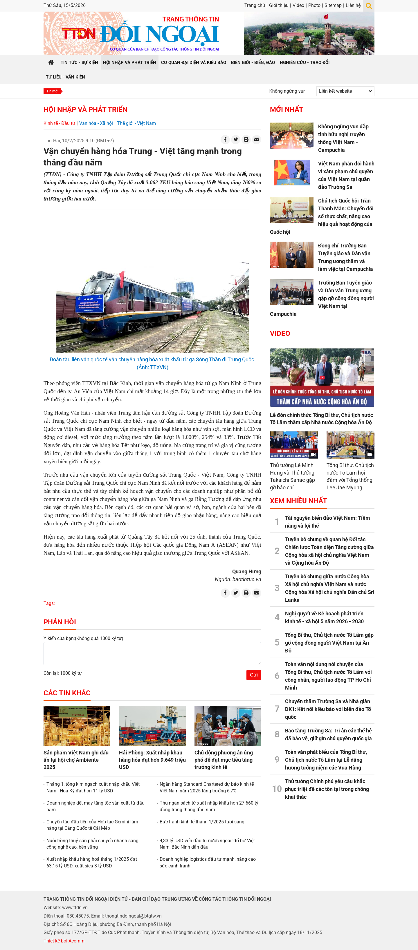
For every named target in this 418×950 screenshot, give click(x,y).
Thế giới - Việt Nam (136, 123)
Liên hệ (353, 5)
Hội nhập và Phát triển (85, 109)
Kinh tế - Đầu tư (59, 123)
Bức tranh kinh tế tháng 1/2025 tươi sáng (202, 822)
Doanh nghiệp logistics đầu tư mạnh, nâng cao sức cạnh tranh (208, 862)
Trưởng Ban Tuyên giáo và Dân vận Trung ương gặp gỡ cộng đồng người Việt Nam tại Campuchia (322, 298)
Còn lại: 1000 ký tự (63, 673)
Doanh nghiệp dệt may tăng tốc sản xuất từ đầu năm (95, 806)
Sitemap (333, 5)
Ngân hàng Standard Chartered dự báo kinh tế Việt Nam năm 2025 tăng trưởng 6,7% (207, 787)
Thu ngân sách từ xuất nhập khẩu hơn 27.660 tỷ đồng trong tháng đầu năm (209, 806)
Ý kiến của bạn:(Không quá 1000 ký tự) (83, 638)
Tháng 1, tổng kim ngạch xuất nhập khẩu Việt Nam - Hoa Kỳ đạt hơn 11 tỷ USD (93, 787)
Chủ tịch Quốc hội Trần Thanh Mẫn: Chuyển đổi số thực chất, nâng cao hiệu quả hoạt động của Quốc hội (322, 216)
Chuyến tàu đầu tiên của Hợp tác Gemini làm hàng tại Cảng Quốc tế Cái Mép (92, 825)
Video (298, 5)
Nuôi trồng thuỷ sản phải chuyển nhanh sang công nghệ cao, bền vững (92, 844)
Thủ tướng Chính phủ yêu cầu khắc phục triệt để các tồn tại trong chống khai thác (327, 789)
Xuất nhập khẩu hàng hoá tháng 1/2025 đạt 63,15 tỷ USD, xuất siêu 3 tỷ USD (91, 862)
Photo (314, 5)
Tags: (49, 603)
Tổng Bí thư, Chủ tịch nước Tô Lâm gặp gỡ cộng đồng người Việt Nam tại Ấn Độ (329, 643)
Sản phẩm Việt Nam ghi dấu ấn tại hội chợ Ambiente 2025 (76, 760)
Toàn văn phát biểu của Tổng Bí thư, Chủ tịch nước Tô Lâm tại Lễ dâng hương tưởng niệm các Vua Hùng (326, 760)
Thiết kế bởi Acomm (64, 941)
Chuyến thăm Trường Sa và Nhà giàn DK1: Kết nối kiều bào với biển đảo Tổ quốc (328, 709)
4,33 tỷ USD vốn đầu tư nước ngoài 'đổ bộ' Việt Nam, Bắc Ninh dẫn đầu (207, 844)
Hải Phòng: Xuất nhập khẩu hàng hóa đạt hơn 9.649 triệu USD (152, 760)
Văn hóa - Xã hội (96, 123)
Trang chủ (254, 5)
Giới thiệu (279, 5)
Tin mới (52, 91)
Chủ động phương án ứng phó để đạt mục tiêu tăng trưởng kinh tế (223, 760)
